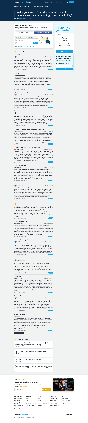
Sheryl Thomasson (20, 260)
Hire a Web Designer (19, 408)
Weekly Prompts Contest (25, 6)
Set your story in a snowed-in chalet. (28, 360)
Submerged (17, 202)
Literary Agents (65, 402)
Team (27, 400)
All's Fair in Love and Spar (22, 93)
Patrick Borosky (19, 131)
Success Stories (30, 405)
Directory (16, 6)
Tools (61, 2)
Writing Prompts (66, 400)
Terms (18, 417)
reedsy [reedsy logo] (21, 2)
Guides (39, 400)
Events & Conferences (43, 403)
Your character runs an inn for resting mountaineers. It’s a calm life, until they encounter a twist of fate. (33, 367)
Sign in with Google (24, 32)
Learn (56, 2)
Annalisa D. (18, 167)
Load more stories (19, 333)
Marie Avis (18, 204)
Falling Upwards (19, 184)
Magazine (46, 6)
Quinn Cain (18, 113)
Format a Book (53, 403)
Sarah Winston (19, 278)
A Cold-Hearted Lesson (21, 221)
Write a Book (53, 400)
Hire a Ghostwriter (18, 405)
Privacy (22, 417)
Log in (71, 2)
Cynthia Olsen (19, 149)
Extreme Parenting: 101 (21, 240)
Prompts (47, 2)
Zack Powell (19, 94)
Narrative (21, 18)
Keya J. (17, 56)
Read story (51, 69)
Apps (30, 2)
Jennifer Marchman (20, 75)
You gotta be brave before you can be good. (27, 147)
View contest (64, 51)
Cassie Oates (19, 241)
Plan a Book (53, 402)
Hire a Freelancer (18, 398)
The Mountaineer (19, 296)
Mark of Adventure (20, 165)
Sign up (66, 2)
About (27, 398)
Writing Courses (42, 402)
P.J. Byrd (18, 316)
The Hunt (17, 73)
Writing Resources (54, 405)
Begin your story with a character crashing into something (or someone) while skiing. (32, 344)
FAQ (51, 6)
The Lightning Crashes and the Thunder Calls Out (29, 129)
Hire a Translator (18, 407)
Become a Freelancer (31, 403)
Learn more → (23, 386)
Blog (39, 398)
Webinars (40, 405)
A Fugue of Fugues (19, 314)
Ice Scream (17, 276)
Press (27, 402)
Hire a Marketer (17, 403)
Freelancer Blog (41, 407)
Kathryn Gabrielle (20, 223)
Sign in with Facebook (43, 32)
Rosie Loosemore (20, 297)
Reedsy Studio (53, 398)
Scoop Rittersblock (20, 185)
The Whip (17, 111)
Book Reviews (65, 398)
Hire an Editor (17, 400)
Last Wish (17, 55)
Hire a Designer (17, 402)
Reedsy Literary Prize (38, 6)
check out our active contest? (26, 46)
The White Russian (19, 258)
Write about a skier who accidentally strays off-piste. (32, 352)
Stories (52, 2)
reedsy (21, 415)
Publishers (64, 403)
